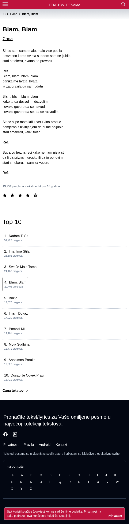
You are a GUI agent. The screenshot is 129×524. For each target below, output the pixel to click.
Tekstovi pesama (14, 453)
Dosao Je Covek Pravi (27, 375)
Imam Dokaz (18, 313)
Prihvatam (115, 515)
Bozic (13, 298)
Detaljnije (65, 515)
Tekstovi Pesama (64, 5)
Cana (8, 38)
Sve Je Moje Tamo (23, 267)
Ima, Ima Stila (19, 251)
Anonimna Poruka (22, 360)
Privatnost (10, 444)
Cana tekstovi (14, 390)
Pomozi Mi (17, 329)
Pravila (29, 444)
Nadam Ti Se (18, 236)
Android (44, 444)
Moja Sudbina (19, 344)
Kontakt (61, 444)
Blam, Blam (17, 282)
